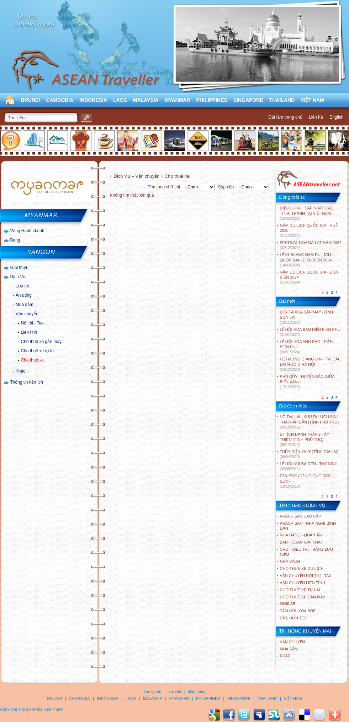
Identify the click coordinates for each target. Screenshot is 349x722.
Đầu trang (196, 691)
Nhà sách (290, 561)
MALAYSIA (146, 100)
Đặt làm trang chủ (285, 117)
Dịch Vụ (18, 276)
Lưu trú (23, 286)
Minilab (288, 604)
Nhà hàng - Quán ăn (301, 535)
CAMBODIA (59, 100)
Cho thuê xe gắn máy (41, 341)
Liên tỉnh (29, 332)
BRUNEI (30, 100)
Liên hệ (316, 117)
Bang (15, 240)
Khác (20, 371)
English (336, 117)
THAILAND (282, 100)
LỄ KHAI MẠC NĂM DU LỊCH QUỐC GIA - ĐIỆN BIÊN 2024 (306, 260)
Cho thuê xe (32, 360)
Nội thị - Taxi (32, 323)
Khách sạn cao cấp (300, 516)
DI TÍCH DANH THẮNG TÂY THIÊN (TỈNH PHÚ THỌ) (304, 439)
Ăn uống (24, 295)
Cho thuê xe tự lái (38, 350)
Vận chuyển (27, 313)
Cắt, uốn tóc (294, 618)
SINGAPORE (248, 100)
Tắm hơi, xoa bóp (298, 611)
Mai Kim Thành (50, 709)
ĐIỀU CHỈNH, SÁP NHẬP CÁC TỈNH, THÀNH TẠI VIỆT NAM (307, 213)
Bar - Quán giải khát (301, 542)
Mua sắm (24, 304)
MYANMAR (177, 100)
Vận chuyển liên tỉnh (302, 583)
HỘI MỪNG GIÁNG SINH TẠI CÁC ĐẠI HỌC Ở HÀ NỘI (310, 364)
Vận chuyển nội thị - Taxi (306, 575)
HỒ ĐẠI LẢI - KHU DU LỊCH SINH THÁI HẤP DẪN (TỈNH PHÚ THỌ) (310, 422)
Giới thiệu (19, 267)
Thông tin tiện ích (26, 382)
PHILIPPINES (211, 100)
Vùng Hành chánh (27, 230)
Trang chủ (153, 691)
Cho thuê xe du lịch (302, 568)
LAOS (120, 100)
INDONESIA (93, 100)
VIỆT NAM (312, 100)
